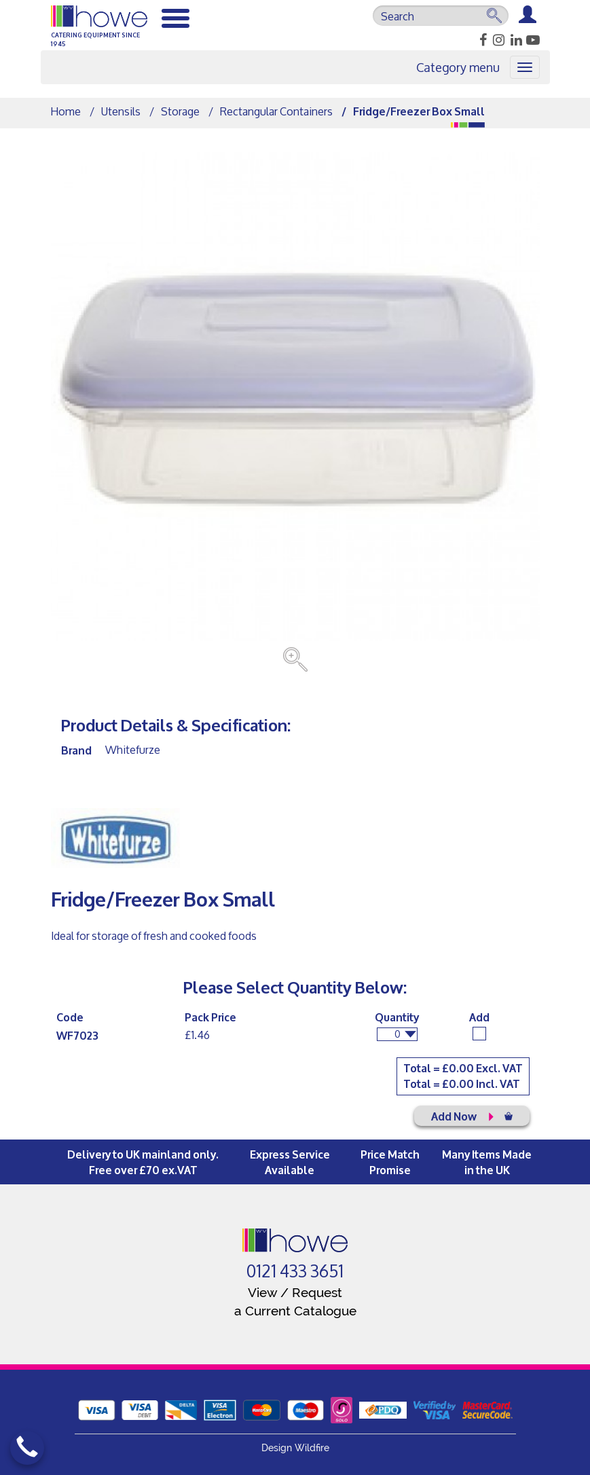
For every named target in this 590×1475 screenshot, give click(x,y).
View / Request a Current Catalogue (295, 1301)
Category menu (458, 67)
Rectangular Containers (276, 111)
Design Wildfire (295, 1447)
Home (66, 111)
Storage (180, 111)
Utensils (121, 111)
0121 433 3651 (295, 1271)
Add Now (472, 1115)
